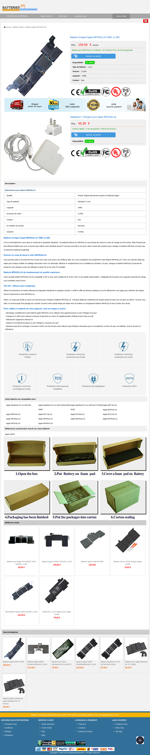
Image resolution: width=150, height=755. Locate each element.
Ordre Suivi (63, 16)
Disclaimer (9, 735)
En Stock (90, 63)
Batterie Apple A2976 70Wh (13, 662)
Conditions (9, 728)
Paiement (82, 724)
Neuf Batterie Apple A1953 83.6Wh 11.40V (21, 612)
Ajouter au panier (93, 56)
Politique (8, 731)
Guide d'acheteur (48, 724)
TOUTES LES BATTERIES (17, 16)
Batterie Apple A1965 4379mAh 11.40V (57, 562)
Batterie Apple (18, 27)
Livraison (81, 728)
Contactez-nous (81, 16)
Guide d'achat (46, 16)
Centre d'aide (121, 16)
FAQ (43, 731)
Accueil (8, 27)
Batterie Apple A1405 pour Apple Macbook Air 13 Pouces (13, 701)
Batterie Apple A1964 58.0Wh (92, 562)
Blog (43, 735)
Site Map (118, 731)
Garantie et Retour (85, 731)
